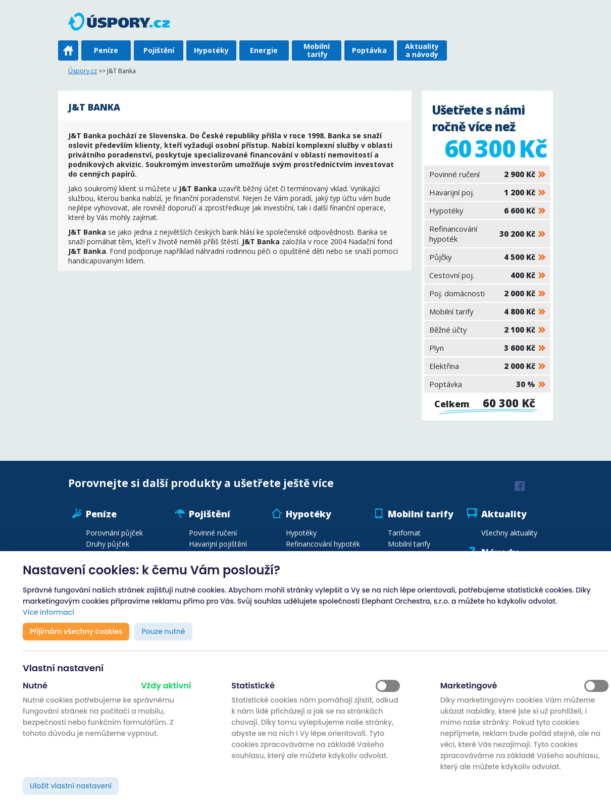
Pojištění (158, 50)
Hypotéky (211, 50)
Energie (264, 50)
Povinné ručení (482, 174)
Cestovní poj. (482, 275)
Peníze (106, 50)
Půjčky (482, 257)
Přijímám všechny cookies (76, 631)
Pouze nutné (163, 631)
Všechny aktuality (509, 533)
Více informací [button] (48, 612)
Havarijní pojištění (218, 544)
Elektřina (482, 366)
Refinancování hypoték (482, 234)
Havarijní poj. (482, 192)
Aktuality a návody (422, 50)
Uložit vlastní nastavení (71, 786)
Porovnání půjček (114, 533)
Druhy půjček (107, 544)
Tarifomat (404, 533)
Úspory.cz (82, 71)
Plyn (482, 348)
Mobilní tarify (316, 50)
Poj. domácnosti (482, 293)
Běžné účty (482, 330)
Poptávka (369, 50)
